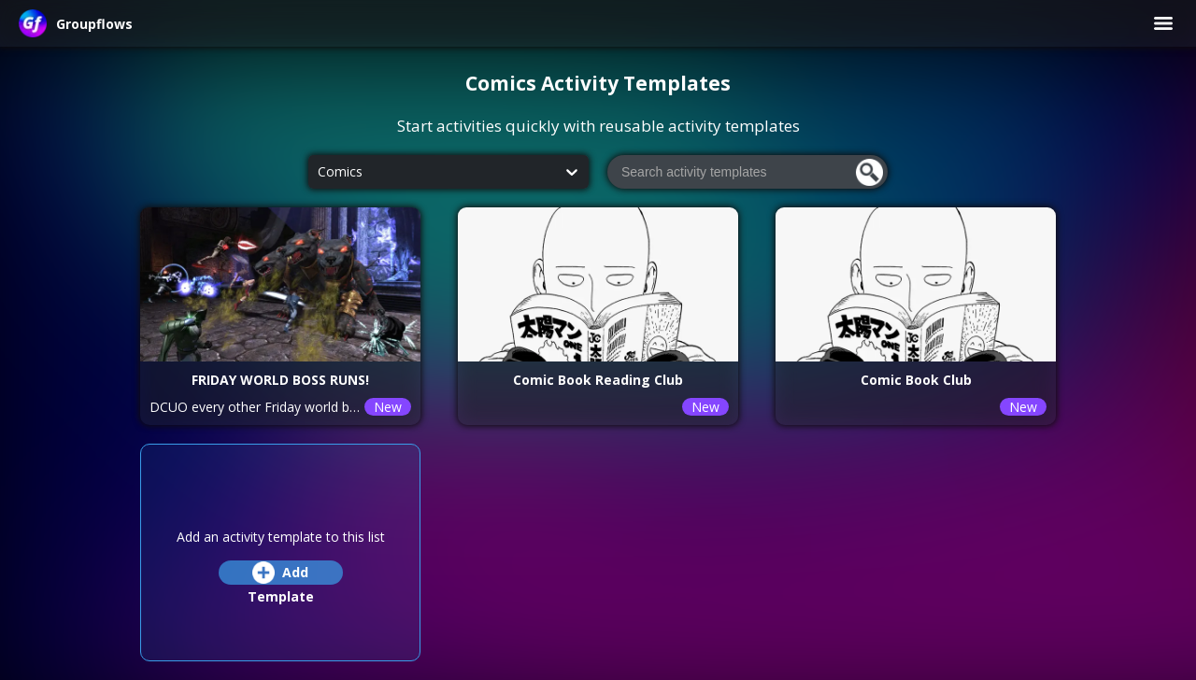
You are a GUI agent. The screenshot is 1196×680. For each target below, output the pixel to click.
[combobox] (318, 172)
